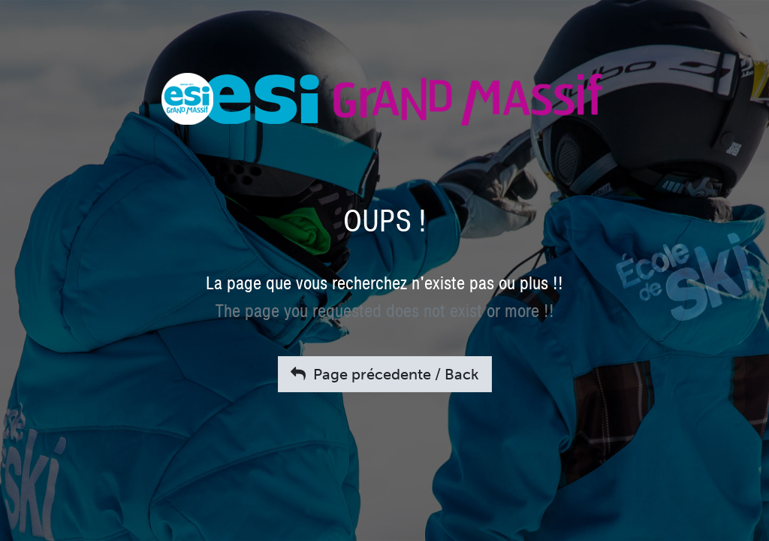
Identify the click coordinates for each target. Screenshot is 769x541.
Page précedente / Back (385, 374)
